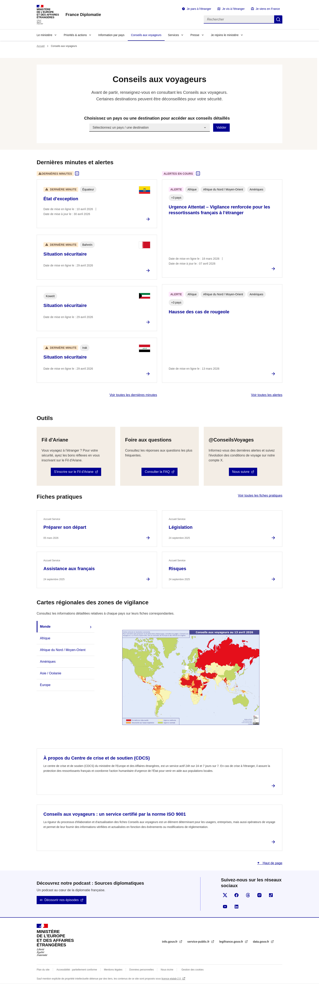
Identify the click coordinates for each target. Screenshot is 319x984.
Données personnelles (141, 969)
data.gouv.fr (261, 941)
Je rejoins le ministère (225, 35)
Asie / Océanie (50, 673)
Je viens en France (268, 8)
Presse (194, 35)
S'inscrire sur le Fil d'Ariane (74, 471)
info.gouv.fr (170, 941)
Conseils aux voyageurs (146, 35)
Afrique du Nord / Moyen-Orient (62, 650)
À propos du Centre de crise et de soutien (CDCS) (96, 758)
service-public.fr (198, 941)
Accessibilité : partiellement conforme (77, 969)
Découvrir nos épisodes (61, 900)
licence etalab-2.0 (171, 978)
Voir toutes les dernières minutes (133, 395)
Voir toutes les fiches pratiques (260, 495)
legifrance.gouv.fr (231, 941)
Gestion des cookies (192, 969)
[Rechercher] (239, 19)
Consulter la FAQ (157, 471)
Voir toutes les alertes (266, 395)
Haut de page (272, 863)
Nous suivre (240, 471)
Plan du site (43, 969)
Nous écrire (167, 969)
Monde (45, 626)
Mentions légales (113, 969)
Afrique (45, 638)
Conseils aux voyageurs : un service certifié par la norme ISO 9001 (114, 814)
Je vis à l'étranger (233, 8)
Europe (45, 685)
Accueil (41, 46)
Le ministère (44, 35)
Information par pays (111, 35)
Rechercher (278, 19)
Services (173, 35)
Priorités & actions (75, 35)
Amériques (47, 661)
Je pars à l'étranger (199, 8)
